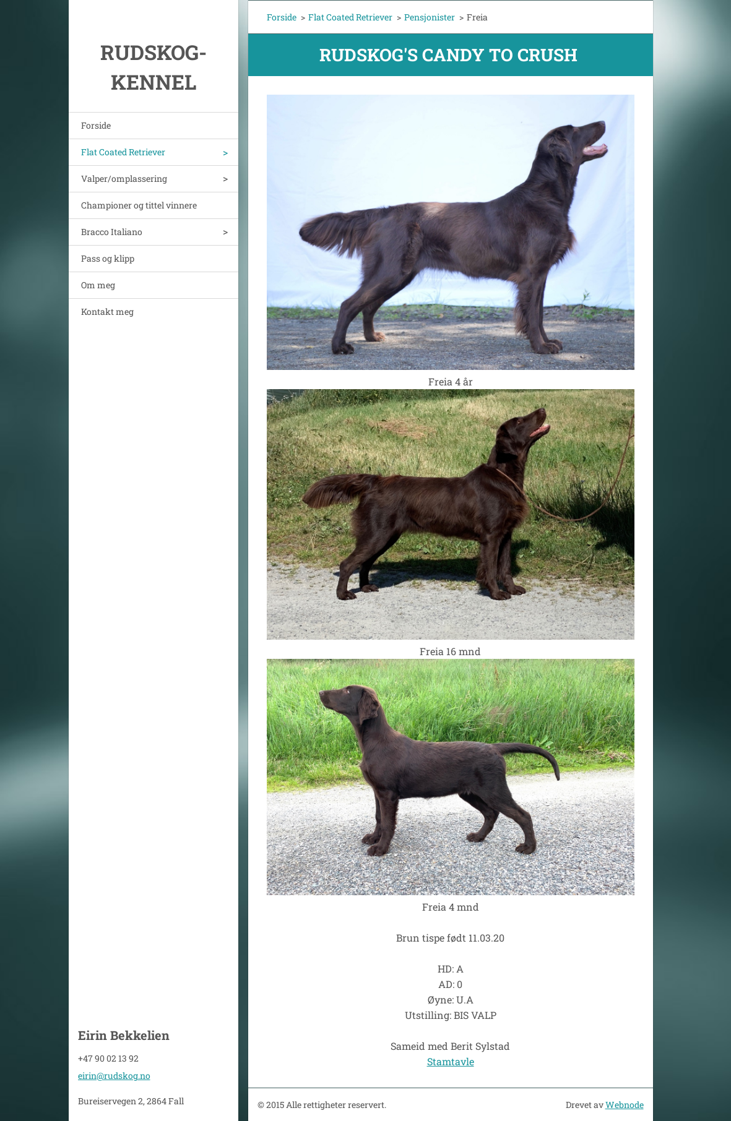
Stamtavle (450, 1061)
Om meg (98, 285)
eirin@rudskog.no (114, 1075)
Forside (96, 125)
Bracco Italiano (111, 232)
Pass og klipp (107, 258)
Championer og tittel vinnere (139, 205)
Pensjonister (429, 17)
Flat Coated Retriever (123, 152)
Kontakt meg (107, 311)
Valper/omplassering (124, 178)
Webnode (624, 1104)
